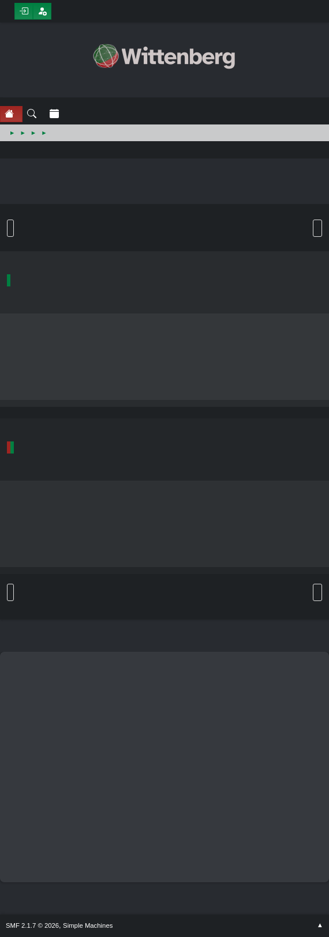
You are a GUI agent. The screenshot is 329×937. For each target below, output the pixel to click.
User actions (317, 228)
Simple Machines (88, 925)
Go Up (10, 592)
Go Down (10, 228)
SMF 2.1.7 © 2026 (32, 925)
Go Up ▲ (320, 925)
